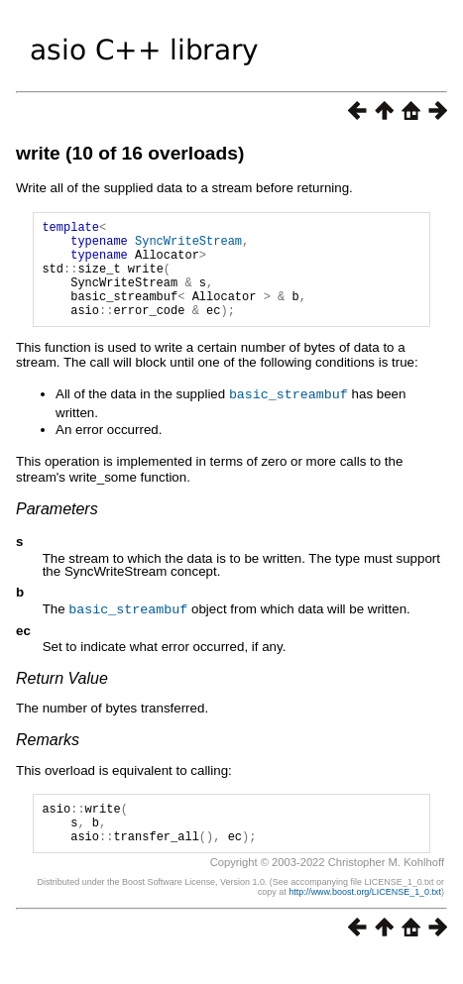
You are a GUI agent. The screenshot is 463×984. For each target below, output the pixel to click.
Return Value (62, 697)
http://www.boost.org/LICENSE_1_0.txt (365, 920)
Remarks (47, 758)
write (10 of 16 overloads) (130, 153)
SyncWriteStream (188, 246)
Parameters (57, 528)
